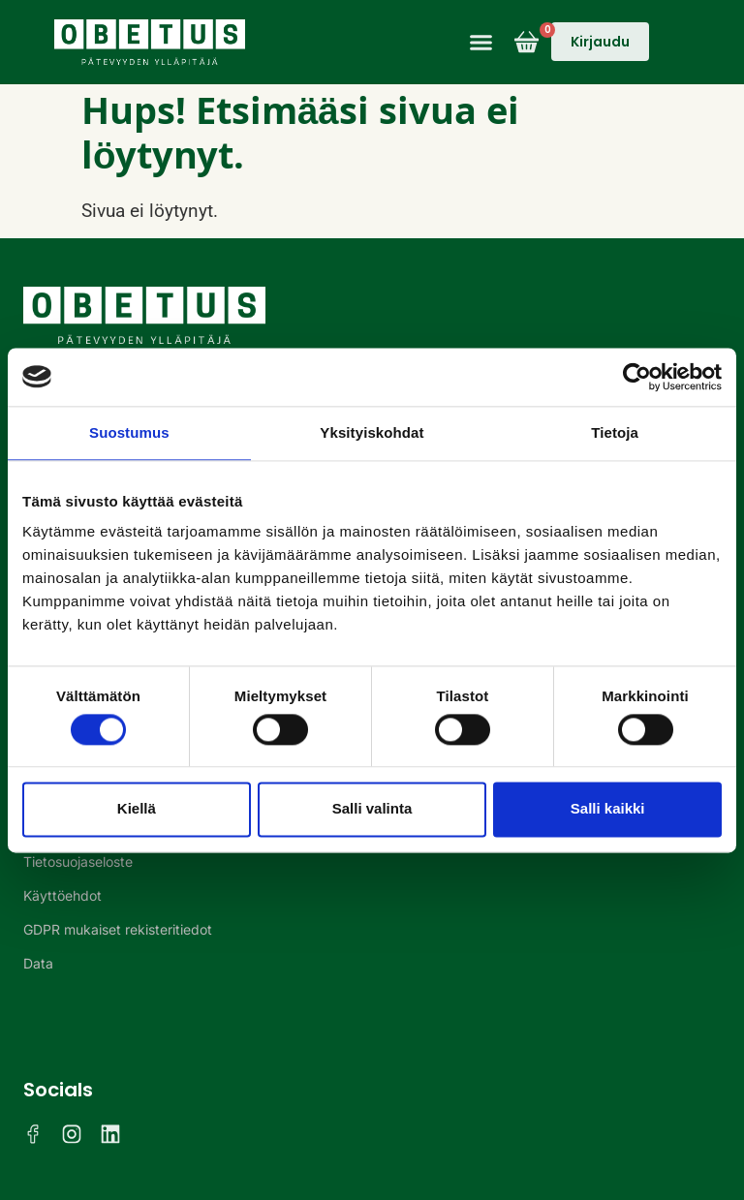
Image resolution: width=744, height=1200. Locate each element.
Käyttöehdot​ (62, 895)
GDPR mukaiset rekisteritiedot (117, 929)
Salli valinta (372, 809)
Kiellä (136, 809)
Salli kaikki (608, 809)
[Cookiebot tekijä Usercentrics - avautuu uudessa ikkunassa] (637, 376)
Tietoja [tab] (614, 432)
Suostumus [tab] (129, 432)
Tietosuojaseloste (78, 861)
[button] (481, 42)
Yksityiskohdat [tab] (371, 432)
